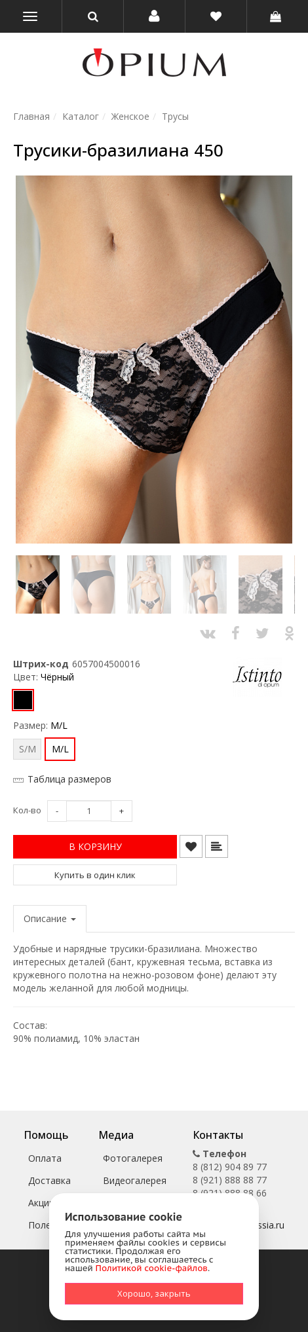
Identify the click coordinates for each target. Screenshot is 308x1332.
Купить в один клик (95, 875)
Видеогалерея (134, 1180)
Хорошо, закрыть (154, 1293)
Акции (41, 1202)
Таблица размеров (69, 779)
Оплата (45, 1158)
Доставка (49, 1180)
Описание (50, 918)
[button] (154, 16)
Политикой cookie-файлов (152, 1268)
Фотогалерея (133, 1158)
